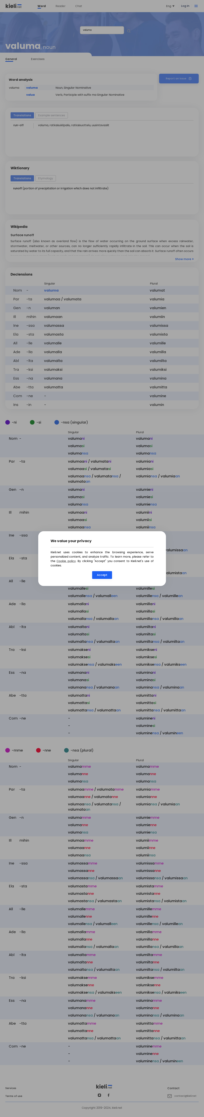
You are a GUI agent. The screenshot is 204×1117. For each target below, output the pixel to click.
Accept (102, 575)
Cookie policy (66, 561)
